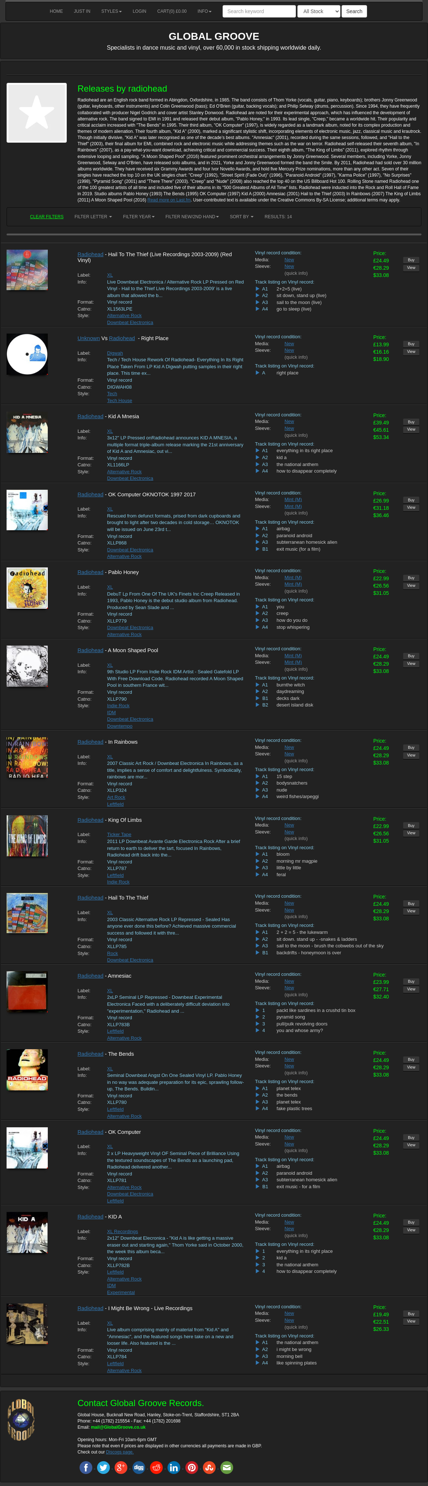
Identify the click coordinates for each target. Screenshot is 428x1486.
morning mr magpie (297, 861)
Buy (411, 260)
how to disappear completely (307, 471)
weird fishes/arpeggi (298, 796)
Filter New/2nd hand (192, 216)
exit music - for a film (298, 1186)
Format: (86, 302)
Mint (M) (293, 499)
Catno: (85, 309)
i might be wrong (294, 1349)
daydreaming (290, 691)
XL (110, 275)
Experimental (121, 1292)
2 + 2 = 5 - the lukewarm (302, 932)
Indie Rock (118, 705)
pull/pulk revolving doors (302, 1024)
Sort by (242, 216)
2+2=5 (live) (289, 289)
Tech (112, 393)
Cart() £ (172, 11)
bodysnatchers (292, 783)
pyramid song (291, 1017)
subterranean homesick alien (307, 542)
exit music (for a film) (298, 549)
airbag (283, 528)
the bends (287, 1095)
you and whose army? (300, 1030)
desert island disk (295, 705)
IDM (111, 712)
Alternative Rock (124, 315)
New (289, 259)
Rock (112, 953)
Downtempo (119, 726)
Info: (82, 282)
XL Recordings (122, 1231)
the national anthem (297, 464)
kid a (281, 457)
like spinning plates (297, 1363)
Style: (84, 315)
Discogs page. (120, 1452)
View (411, 267)
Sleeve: (263, 266)
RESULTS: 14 (278, 216)
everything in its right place (305, 450)
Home (56, 11)
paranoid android (294, 535)
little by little (289, 867)
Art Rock (116, 797)
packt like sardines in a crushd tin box (316, 1010)
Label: (84, 275)
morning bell (289, 1356)
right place (287, 373)
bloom (283, 854)
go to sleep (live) (294, 309)
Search (354, 11)
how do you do (292, 620)
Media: (262, 259)
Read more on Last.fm (169, 200)
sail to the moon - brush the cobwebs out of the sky (330, 945)
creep (283, 613)
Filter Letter (93, 216)
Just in (82, 11)
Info (205, 11)
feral (281, 874)
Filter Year (138, 216)
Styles (111, 11)
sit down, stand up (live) (302, 295)
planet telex (289, 1088)
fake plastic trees (294, 1108)
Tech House (119, 400)
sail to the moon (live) (299, 302)
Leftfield (115, 804)
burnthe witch (291, 685)
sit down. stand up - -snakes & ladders (317, 939)
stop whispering (293, 627)
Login (139, 11)
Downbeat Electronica (130, 322)
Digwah (115, 353)
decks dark (288, 698)
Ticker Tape (119, 834)
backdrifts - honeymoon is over (309, 952)
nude (282, 790)
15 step (284, 776)
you (280, 606)
